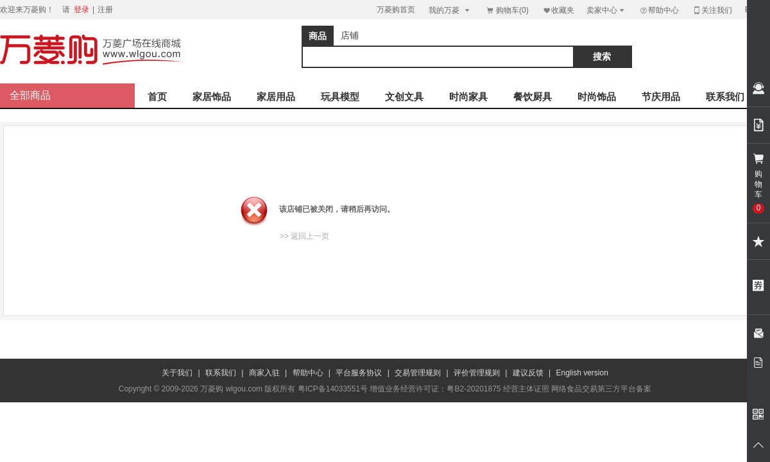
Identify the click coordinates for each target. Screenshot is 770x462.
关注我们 (712, 10)
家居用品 (276, 96)
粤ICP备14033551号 (333, 388)
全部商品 (30, 95)
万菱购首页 (396, 9)
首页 (157, 96)
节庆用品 (661, 96)
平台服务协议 (359, 372)
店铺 (350, 35)
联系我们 (725, 96)
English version (582, 372)
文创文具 (404, 96)
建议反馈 (528, 372)
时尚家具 (468, 96)
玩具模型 (340, 96)
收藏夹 (558, 10)
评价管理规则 (477, 372)
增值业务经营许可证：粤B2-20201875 (435, 388)
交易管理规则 (418, 372)
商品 (318, 36)
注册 (105, 9)
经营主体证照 (526, 388)
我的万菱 (450, 10)
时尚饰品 (597, 96)
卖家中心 (606, 10)
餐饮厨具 (532, 96)
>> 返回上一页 (304, 236)
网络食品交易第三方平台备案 (601, 388)
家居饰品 (212, 96)
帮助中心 (659, 10)
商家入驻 (264, 372)
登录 (81, 9)
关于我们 (177, 372)
